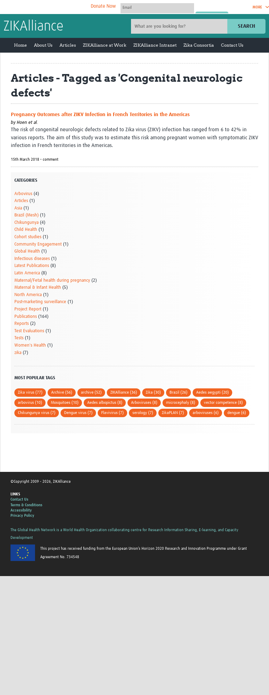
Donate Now (103, 6)
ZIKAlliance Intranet (155, 45)
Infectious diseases (32, 258)
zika (17, 352)
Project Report (27, 309)
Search (246, 26)
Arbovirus (23, 194)
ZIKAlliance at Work (104, 45)
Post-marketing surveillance (40, 302)
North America (28, 295)
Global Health (27, 251)
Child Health (25, 229)
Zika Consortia (199, 45)
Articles (68, 45)
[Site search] (180, 26)
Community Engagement (38, 244)
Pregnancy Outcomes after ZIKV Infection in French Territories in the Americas (100, 114)
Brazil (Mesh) (26, 215)
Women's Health (30, 345)
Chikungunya (26, 222)
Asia (18, 208)
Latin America (27, 273)
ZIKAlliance (33, 27)
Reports (21, 323)
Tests (18, 338)
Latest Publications (31, 265)
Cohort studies (27, 237)
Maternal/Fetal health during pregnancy (52, 280)
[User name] (157, 7)
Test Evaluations (29, 331)
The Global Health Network (55, 7)
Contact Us (232, 45)
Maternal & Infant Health (37, 287)
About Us (43, 45)
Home (20, 45)
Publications (25, 316)
